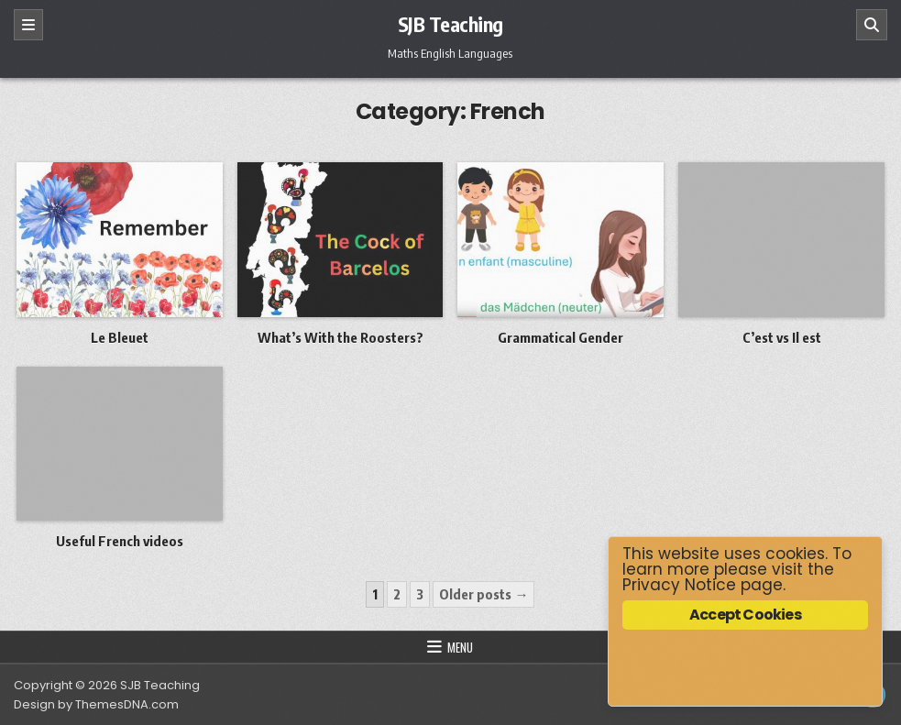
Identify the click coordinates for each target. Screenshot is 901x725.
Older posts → (483, 594)
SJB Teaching (450, 24)
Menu (460, 647)
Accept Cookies (745, 614)
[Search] (871, 24)
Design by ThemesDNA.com (96, 704)
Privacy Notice (679, 585)
